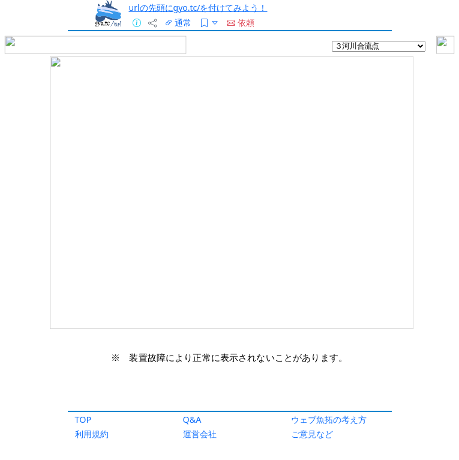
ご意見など (312, 434)
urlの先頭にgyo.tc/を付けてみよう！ (198, 7)
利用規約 (92, 434)
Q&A (192, 419)
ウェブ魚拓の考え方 (329, 419)
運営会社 (200, 434)
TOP (83, 419)
